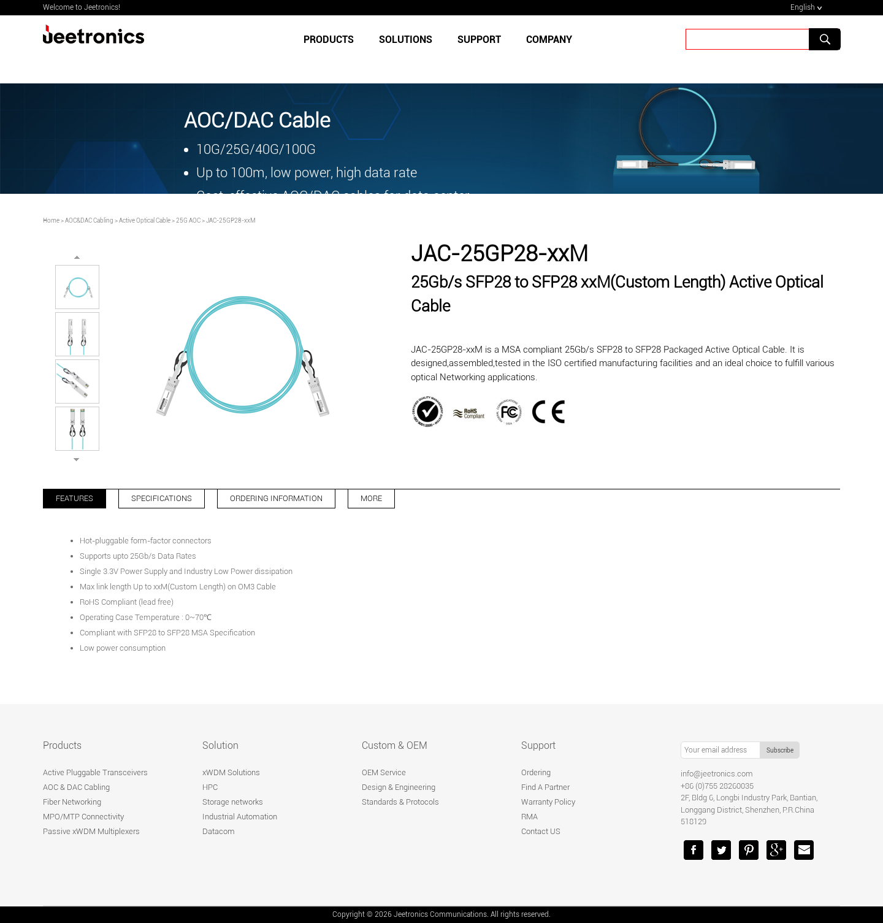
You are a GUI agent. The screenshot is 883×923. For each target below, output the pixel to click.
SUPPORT (479, 39)
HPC (210, 787)
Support (538, 745)
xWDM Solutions (231, 772)
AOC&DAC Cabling (89, 220)
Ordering (536, 772)
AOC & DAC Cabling (76, 787)
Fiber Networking (72, 801)
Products (329, 39)
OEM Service (384, 772)
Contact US (540, 831)
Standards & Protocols (400, 801)
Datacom (218, 831)
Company (549, 39)
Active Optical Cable (144, 220)
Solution (220, 745)
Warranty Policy (548, 801)
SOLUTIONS (405, 39)
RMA (529, 816)
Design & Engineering (398, 787)
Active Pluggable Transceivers (95, 772)
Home (51, 220)
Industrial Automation (239, 816)
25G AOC (188, 220)
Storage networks (232, 801)
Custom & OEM (394, 745)
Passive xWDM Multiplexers (91, 831)
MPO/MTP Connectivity (83, 816)
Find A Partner (545, 787)
